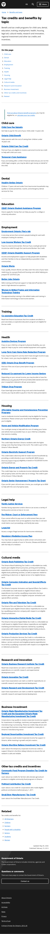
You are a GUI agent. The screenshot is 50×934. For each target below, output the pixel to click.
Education (7, 61)
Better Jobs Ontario (10, 279)
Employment (8, 65)
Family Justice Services (12, 504)
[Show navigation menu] (43, 4)
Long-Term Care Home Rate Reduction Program (23, 352)
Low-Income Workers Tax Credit (16, 242)
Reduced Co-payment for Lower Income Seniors (23, 373)
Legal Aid (5, 528)
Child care (7, 54)
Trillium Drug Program (11, 387)
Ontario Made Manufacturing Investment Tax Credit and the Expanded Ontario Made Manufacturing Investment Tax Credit (21, 713)
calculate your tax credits (26, 115)
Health (6, 72)
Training (7, 68)
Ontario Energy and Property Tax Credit (19, 467)
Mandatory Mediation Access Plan (16, 536)
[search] (33, 4)
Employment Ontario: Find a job (16, 231)
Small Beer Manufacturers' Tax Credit (18, 795)
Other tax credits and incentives (15, 93)
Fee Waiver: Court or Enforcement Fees (19, 515)
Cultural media (9, 82)
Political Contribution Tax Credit (16, 784)
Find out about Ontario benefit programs (21, 113)
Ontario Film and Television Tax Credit (18, 603)
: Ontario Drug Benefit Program (17, 363)
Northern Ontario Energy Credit (15, 439)
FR (27, 4)
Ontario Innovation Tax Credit (14, 677)
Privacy (4, 916)
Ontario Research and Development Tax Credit (22, 688)
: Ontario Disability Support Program (20, 253)
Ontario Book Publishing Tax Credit (17, 562)
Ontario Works (8, 266)
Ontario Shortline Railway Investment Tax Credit (23, 745)
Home (4, 12)
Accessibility (5, 902)
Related (6, 96)
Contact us (25, 881)
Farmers (7, 826)
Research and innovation (13, 86)
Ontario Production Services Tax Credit (19, 634)
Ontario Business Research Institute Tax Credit (22, 664)
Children (7, 822)
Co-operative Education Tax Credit (17, 316)
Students (7, 837)
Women (7, 840)
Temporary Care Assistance (13, 157)
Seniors (7, 833)
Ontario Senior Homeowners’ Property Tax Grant (23, 481)
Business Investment (11, 89)
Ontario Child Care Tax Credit (14, 146)
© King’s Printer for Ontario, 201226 (14, 926)
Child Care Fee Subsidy (12, 127)
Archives (4, 907)
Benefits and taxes (15, 12)
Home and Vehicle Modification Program (20, 426)
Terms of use (5, 921)
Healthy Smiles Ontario (12, 183)
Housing (7, 75)
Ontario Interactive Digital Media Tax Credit (21, 618)
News (3, 912)
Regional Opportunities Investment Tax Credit (22, 734)
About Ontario (6, 898)
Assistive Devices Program (13, 341)
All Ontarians (9, 819)
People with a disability (12, 830)
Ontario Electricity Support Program (18, 452)
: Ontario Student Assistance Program (21, 208)
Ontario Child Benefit (11, 135)
